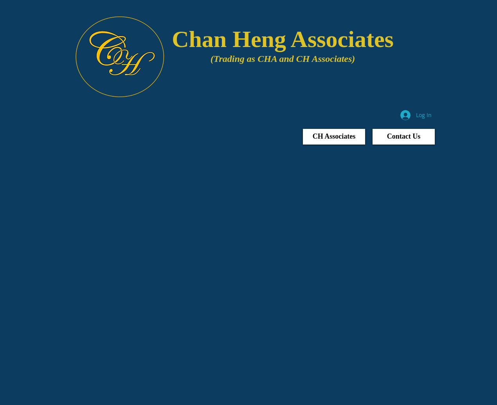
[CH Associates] (334, 137)
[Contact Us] (404, 137)
